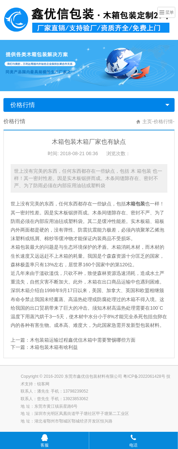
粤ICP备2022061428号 (144, 376)
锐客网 (43, 384)
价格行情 (22, 104)
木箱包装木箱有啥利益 (54, 347)
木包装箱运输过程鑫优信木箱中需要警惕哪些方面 (82, 340)
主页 (147, 121)
